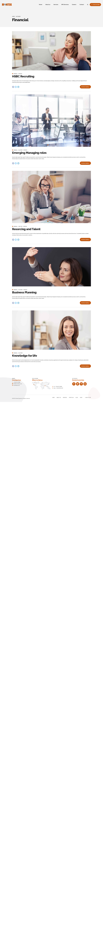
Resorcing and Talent (26, 231)
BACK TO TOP (88, 397)
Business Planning (24, 294)
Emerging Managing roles (29, 154)
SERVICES (65, 397)
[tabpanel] (51, 122)
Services (56, 4)
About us (47, 4)
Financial (16, 73)
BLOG (77, 397)
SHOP (81, 397)
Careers (74, 4)
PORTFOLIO (71, 397)
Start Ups (20, 228)
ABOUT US (59, 397)
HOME (53, 397)
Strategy (20, 73)
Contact (82, 4)
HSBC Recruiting (23, 76)
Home (40, 4)
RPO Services (65, 4)
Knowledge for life (24, 357)
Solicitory (20, 151)
